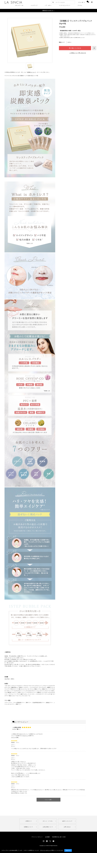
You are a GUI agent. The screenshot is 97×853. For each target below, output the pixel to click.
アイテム (80, 5)
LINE (46, 841)
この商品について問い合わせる (77, 53)
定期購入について (31, 72)
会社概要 (47, 837)
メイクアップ (34, 5)
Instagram (43, 841)
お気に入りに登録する (94, 48)
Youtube (53, 841)
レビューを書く (15, 737)
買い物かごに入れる (75, 48)
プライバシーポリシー (37, 837)
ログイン (26, 735)
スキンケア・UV (19, 5)
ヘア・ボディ (48, 5)
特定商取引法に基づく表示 (59, 837)
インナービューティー (64, 5)
